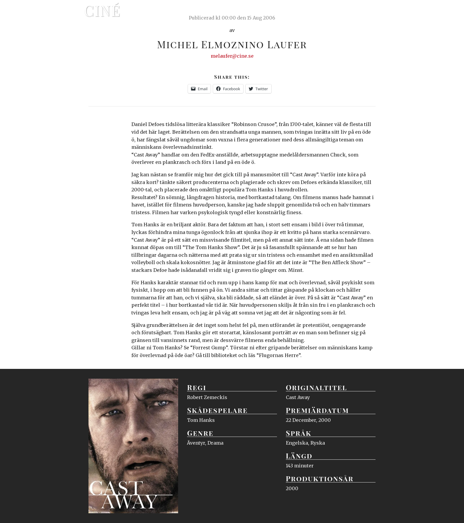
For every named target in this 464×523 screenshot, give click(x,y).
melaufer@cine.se (232, 56)
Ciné (102, 10)
